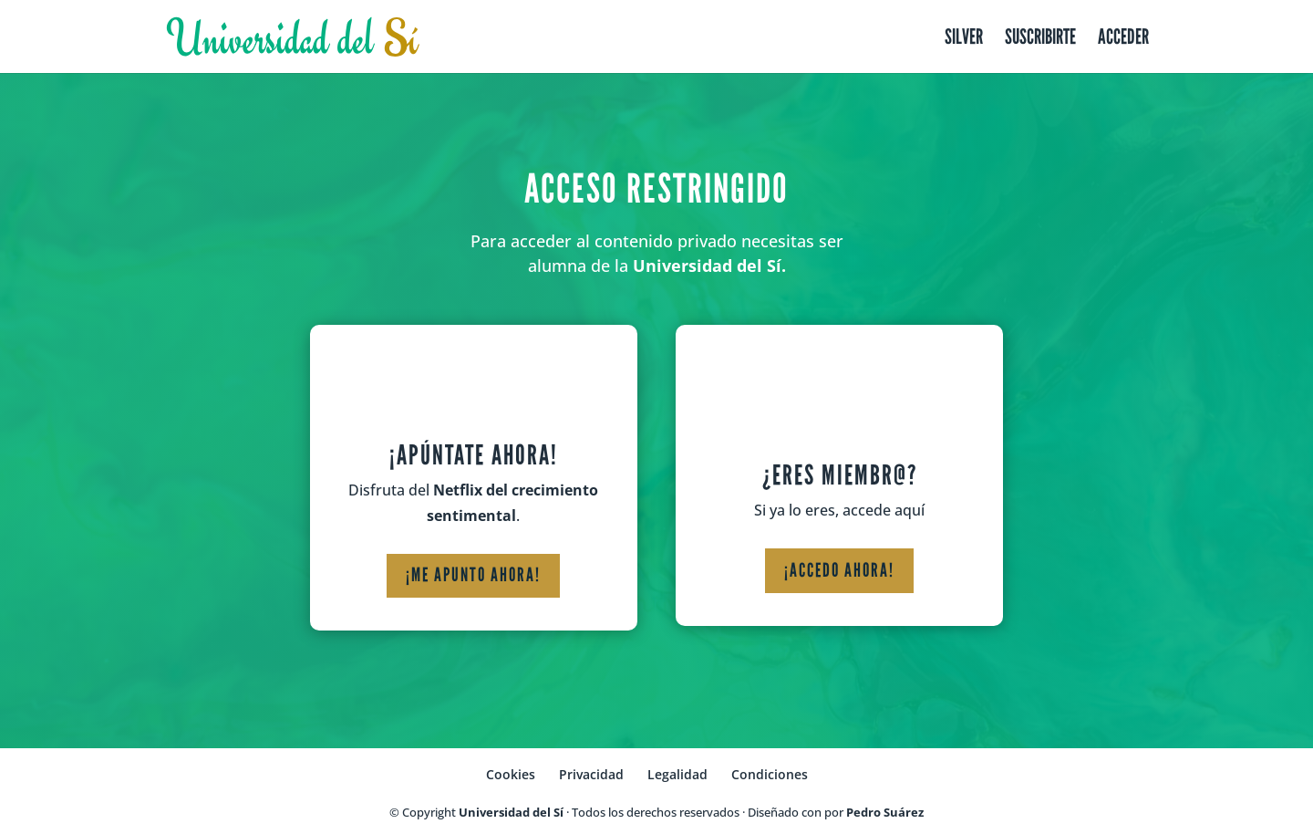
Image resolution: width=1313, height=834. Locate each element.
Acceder (1123, 39)
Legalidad (677, 774)
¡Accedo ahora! (839, 570)
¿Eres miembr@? (839, 475)
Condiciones (769, 774)
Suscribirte (1040, 39)
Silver (964, 39)
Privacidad (591, 774)
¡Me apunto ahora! (473, 575)
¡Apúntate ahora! (473, 455)
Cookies (510, 774)
